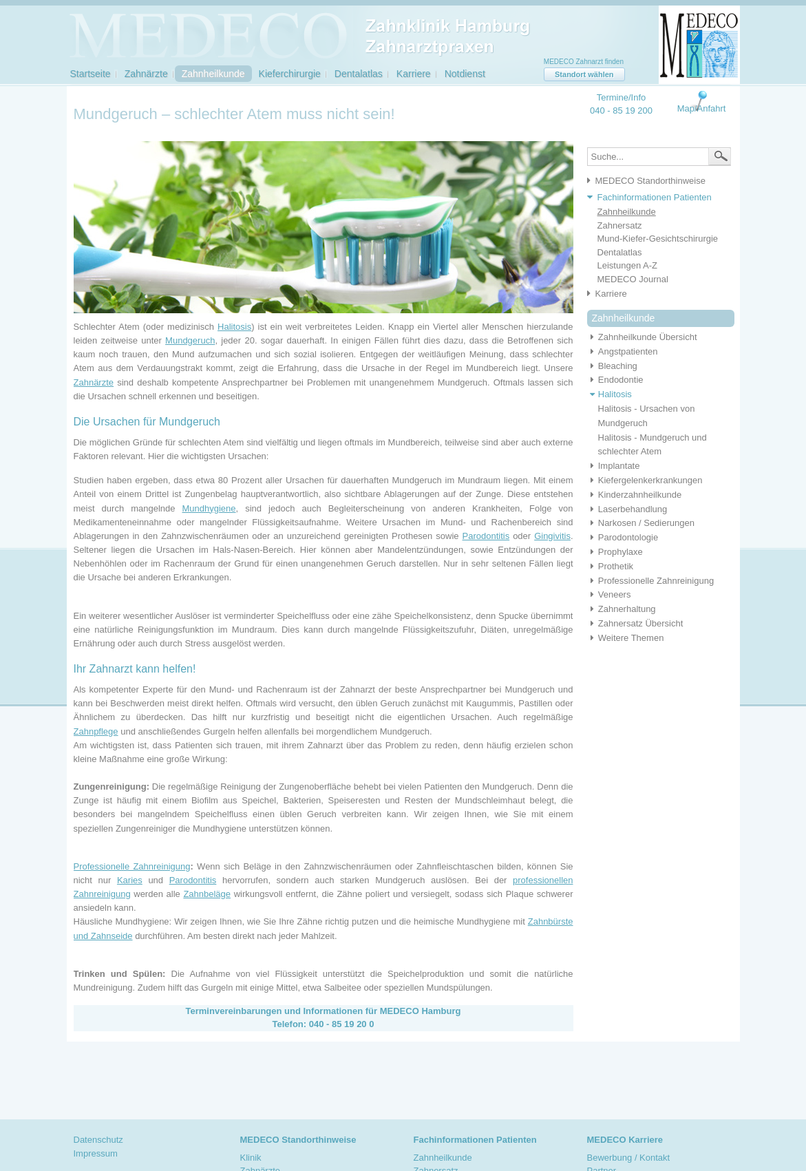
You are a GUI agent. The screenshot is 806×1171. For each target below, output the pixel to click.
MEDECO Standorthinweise (650, 181)
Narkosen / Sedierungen (640, 523)
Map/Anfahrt (701, 108)
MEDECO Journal (632, 279)
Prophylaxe (615, 552)
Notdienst (465, 73)
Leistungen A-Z (627, 265)
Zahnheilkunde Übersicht (642, 337)
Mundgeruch (190, 340)
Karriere (413, 73)
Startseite (90, 73)
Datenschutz (98, 1140)
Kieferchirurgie (290, 73)
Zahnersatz (619, 225)
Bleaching (612, 366)
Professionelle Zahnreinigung (132, 866)
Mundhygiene (209, 508)
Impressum (96, 1153)
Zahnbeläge (207, 894)
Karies (129, 880)
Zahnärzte (146, 73)
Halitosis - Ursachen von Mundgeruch (646, 415)
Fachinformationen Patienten (654, 197)
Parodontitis (486, 536)
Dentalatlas (359, 73)
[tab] (653, 181)
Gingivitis (552, 536)
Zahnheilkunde (213, 73)
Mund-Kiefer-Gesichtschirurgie (658, 238)
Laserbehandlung (627, 509)
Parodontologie (623, 537)
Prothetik (610, 566)
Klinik (251, 1157)
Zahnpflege (96, 731)
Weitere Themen (625, 638)
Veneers (609, 594)
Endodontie (615, 379)
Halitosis (234, 326)
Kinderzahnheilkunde (634, 494)
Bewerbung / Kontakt (628, 1157)
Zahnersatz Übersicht (635, 623)
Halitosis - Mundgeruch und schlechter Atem (652, 444)
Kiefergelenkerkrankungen (645, 480)
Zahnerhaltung (621, 609)
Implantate (613, 466)
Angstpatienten (622, 351)
